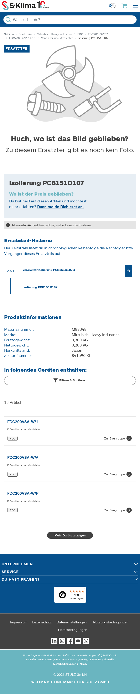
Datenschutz (42, 622)
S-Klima (9, 34)
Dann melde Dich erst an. (60, 206)
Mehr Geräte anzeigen (70, 535)
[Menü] (83, 589)
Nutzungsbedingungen (110, 622)
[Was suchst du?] (70, 19)
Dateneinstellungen (72, 622)
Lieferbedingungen (72, 630)
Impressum (18, 622)
